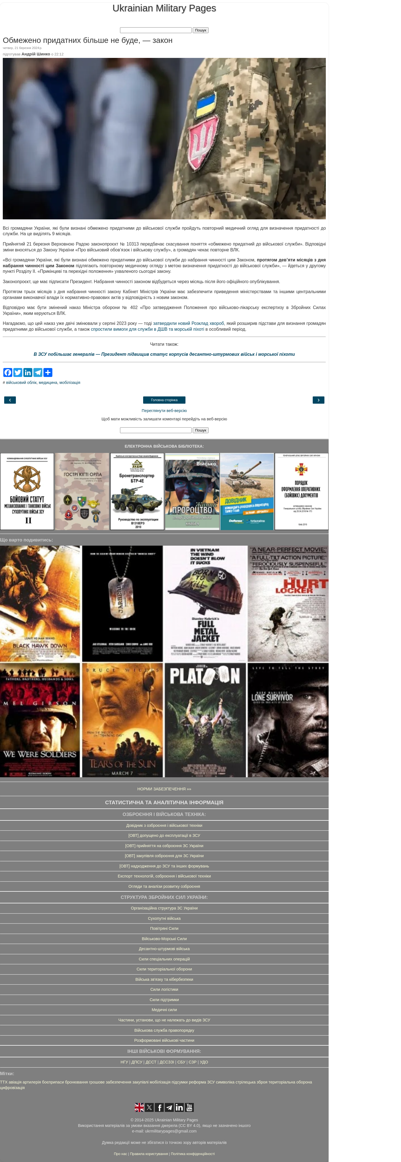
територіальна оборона (290, 1082)
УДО (204, 1062)
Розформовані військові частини (164, 1040)
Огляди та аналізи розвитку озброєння (164, 886)
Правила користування (149, 1154)
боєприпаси (53, 1082)
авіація (15, 1082)
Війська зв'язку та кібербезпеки (164, 979)
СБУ (181, 1062)
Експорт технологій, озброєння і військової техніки (164, 876)
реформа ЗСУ (202, 1082)
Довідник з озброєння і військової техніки (164, 825)
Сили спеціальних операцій (164, 959)
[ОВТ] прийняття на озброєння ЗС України (164, 846)
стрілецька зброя (251, 1082)
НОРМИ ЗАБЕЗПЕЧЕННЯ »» (164, 789)
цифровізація (12, 1087)
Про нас (121, 1154)
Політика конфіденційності (193, 1154)
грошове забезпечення (110, 1082)
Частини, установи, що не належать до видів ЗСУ (164, 1020)
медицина (48, 382)
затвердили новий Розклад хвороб (188, 323)
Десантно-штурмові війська (164, 949)
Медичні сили (164, 1009)
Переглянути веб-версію (164, 410)
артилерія (32, 1082)
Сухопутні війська (164, 918)
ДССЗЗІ (167, 1062)
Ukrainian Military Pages (164, 8)
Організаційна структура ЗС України (164, 908)
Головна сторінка (164, 400)
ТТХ (4, 1082)
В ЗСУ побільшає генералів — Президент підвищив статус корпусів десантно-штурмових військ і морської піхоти (164, 354)
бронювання (76, 1082)
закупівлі (140, 1082)
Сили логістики (164, 989)
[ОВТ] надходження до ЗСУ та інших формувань (164, 866)
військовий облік (21, 382)
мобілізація (70, 382)
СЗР (193, 1062)
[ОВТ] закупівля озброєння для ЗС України (164, 856)
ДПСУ (136, 1062)
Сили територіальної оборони (164, 969)
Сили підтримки (164, 999)
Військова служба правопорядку (164, 1030)
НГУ (124, 1062)
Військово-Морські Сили (164, 939)
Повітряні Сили (164, 928)
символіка (225, 1082)
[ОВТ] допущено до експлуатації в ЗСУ (164, 835)
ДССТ (151, 1062)
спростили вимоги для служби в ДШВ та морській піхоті (147, 329)
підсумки (180, 1082)
